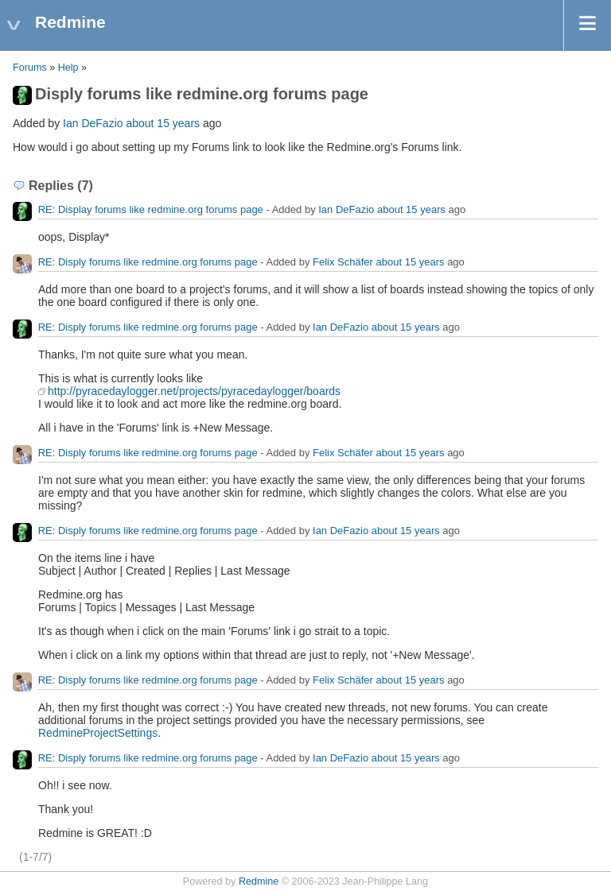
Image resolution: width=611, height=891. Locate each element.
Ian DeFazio (93, 123)
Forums (30, 67)
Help (68, 67)
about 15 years (163, 123)
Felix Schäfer (343, 262)
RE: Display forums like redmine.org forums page (150, 209)
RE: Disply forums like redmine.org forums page (148, 262)
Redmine (258, 881)
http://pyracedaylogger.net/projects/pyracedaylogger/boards (194, 391)
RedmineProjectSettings (98, 732)
